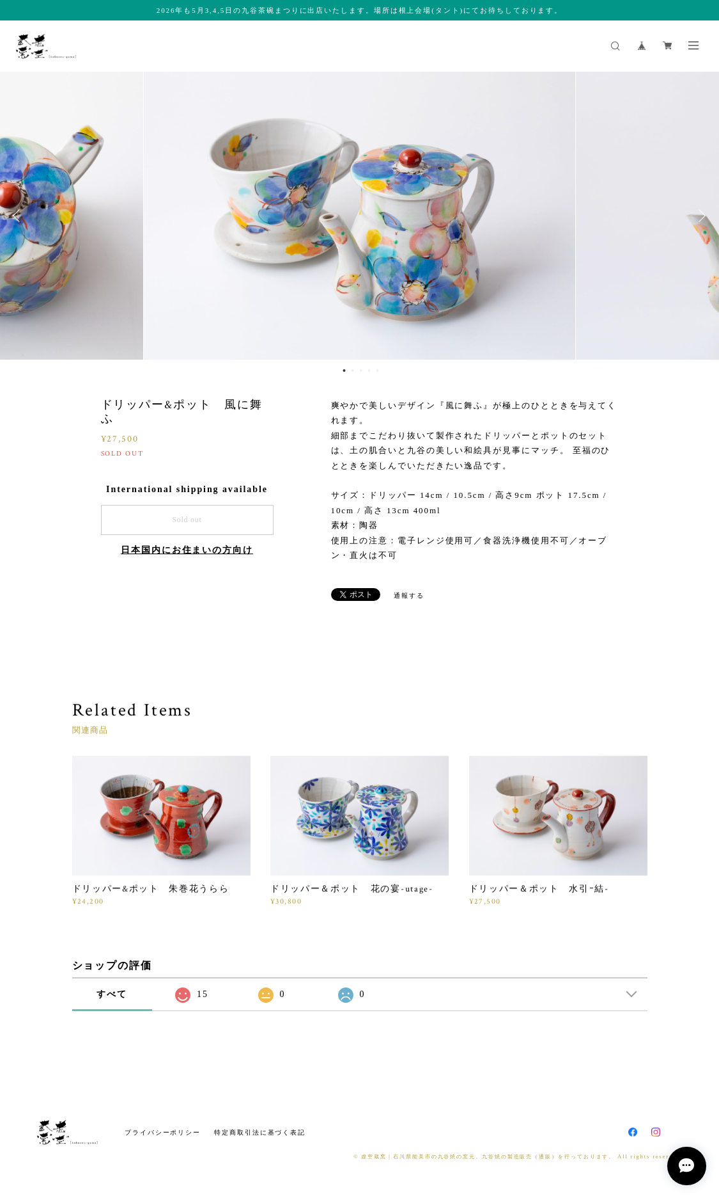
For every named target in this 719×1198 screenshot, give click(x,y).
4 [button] (368, 370)
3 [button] (360, 370)
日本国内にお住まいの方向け (187, 550)
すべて (112, 994)
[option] (359, 216)
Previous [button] (19, 215)
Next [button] (699, 215)
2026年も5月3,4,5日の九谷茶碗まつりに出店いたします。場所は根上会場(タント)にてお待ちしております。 (359, 10)
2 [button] (352, 370)
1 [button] (344, 370)
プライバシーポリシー (163, 1132)
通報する (409, 595)
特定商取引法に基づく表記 (259, 1132)
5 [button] (377, 370)
